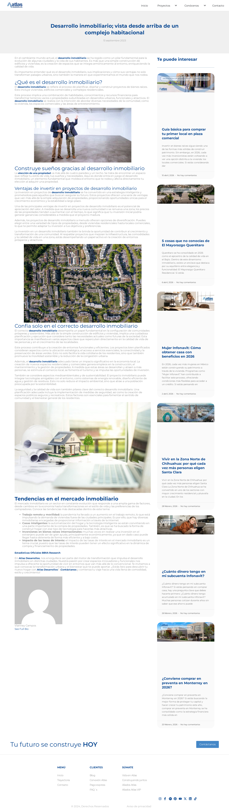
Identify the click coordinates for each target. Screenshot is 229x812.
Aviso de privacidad (139, 806)
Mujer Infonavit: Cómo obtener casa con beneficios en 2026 (181, 352)
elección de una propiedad (36, 173)
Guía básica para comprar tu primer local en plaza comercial (184, 133)
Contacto (218, 5)
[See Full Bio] (31, 628)
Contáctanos (70, 569)
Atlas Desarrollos (30, 558)
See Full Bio (22, 628)
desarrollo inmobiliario (73, 57)
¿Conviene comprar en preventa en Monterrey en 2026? (185, 683)
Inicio (144, 5)
